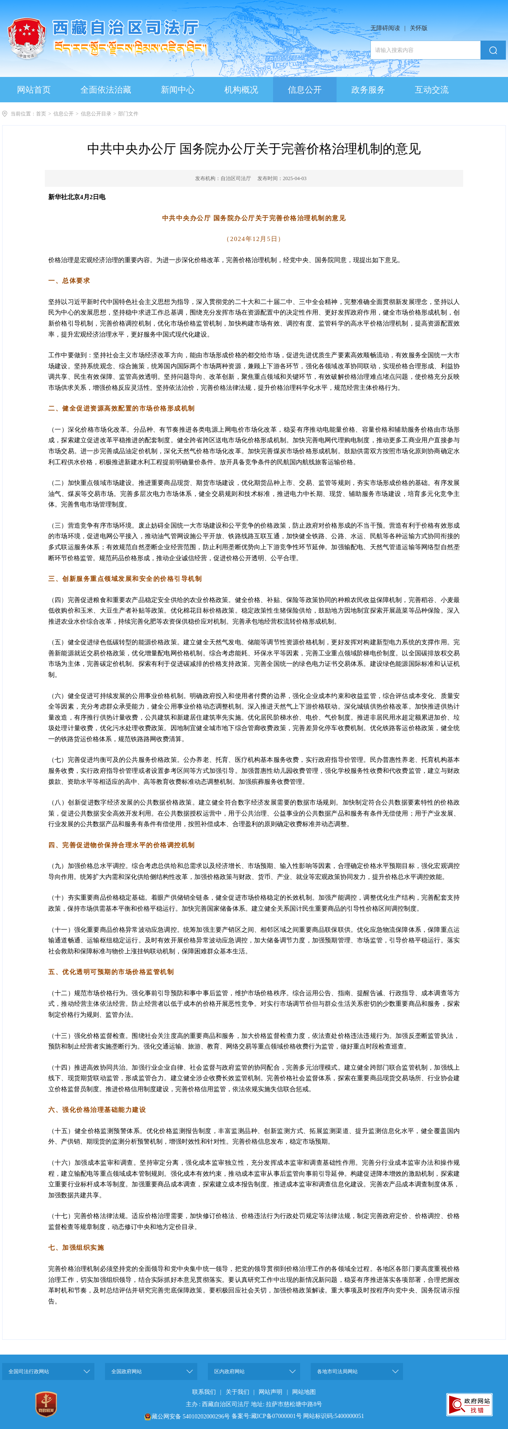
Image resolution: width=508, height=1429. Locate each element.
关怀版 (419, 28)
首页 (41, 114)
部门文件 (128, 114)
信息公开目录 (96, 114)
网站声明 (270, 1392)
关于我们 (237, 1392)
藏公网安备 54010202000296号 (191, 1416)
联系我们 (204, 1392)
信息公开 (63, 114)
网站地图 (304, 1392)
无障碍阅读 (385, 28)
